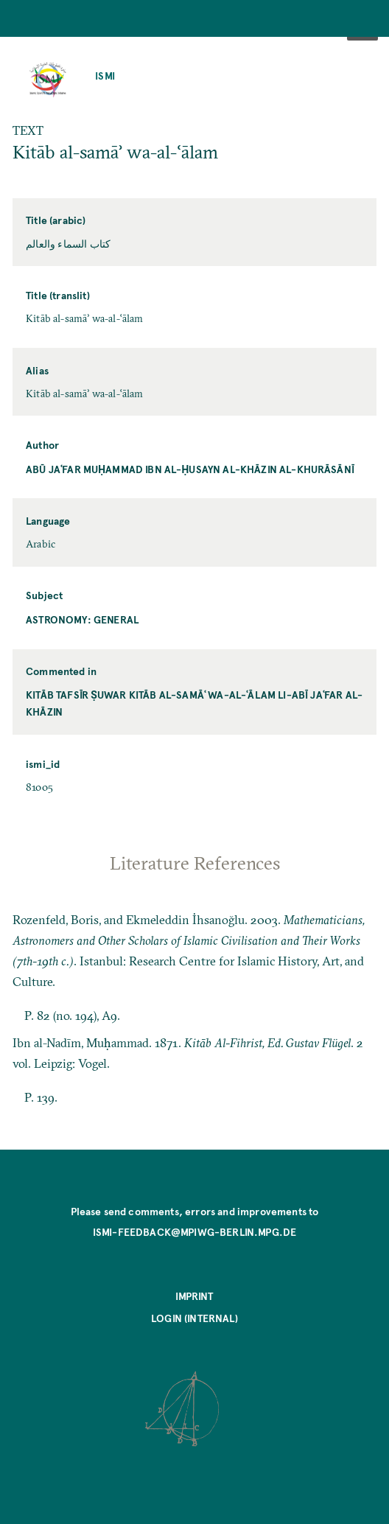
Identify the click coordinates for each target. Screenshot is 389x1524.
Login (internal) (194, 1318)
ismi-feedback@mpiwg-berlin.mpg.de (195, 1232)
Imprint (194, 1296)
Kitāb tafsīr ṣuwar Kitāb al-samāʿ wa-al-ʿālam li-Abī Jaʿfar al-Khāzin (194, 703)
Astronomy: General (82, 619)
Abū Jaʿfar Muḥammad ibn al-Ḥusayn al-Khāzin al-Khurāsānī (190, 469)
